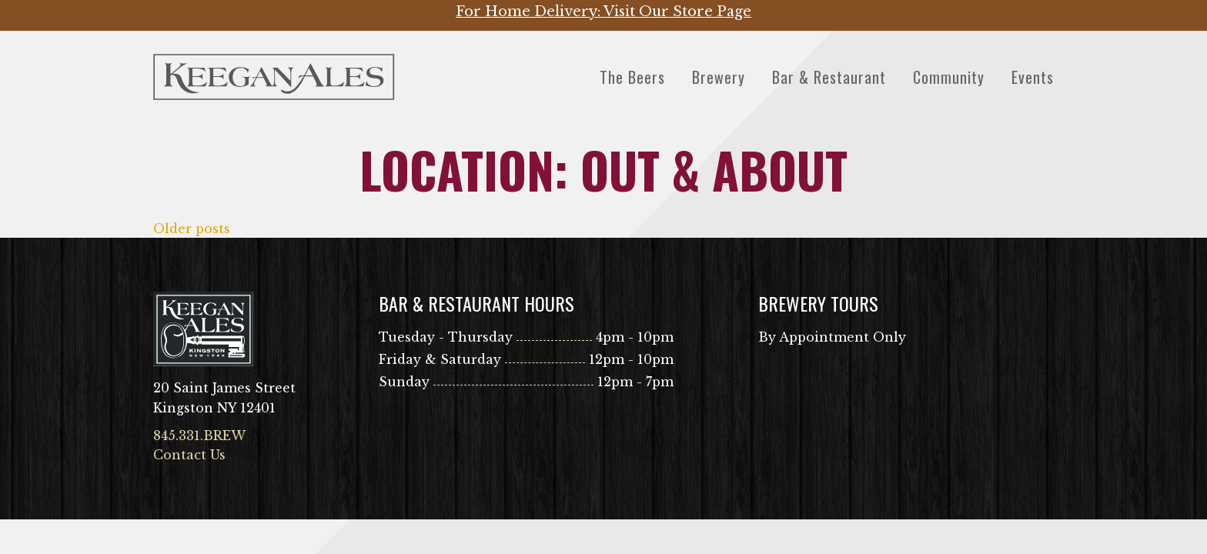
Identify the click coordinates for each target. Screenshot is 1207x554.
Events (1032, 76)
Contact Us (189, 454)
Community (949, 76)
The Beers (632, 76)
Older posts (191, 228)
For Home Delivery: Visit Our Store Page (603, 11)
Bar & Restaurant (829, 76)
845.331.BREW (199, 435)
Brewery (718, 76)
